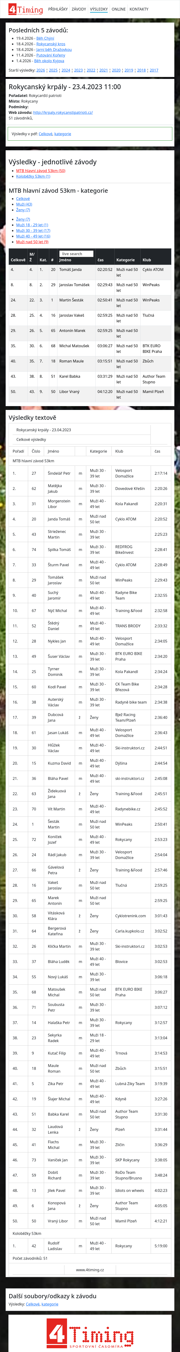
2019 (128, 70)
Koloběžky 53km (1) (33, 176)
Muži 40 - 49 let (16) (33, 236)
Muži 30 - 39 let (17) (33, 230)
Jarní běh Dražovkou (54, 49)
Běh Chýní (45, 38)
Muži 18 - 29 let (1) (32, 224)
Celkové (45, 133)
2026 (40, 70)
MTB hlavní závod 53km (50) (40, 170)
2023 (78, 70)
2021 (103, 70)
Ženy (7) (23, 209)
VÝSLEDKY (99, 9)
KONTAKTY (139, 9)
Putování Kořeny (50, 55)
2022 (91, 70)
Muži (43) (24, 204)
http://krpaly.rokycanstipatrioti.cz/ (63, 112)
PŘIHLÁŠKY (58, 9)
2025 (53, 70)
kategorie (62, 133)
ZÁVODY (79, 9)
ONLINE (119, 9)
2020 (116, 70)
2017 (154, 70)
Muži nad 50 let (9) (32, 241)
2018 (141, 70)
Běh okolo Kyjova (49, 60)
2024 (66, 70)
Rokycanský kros (50, 43)
